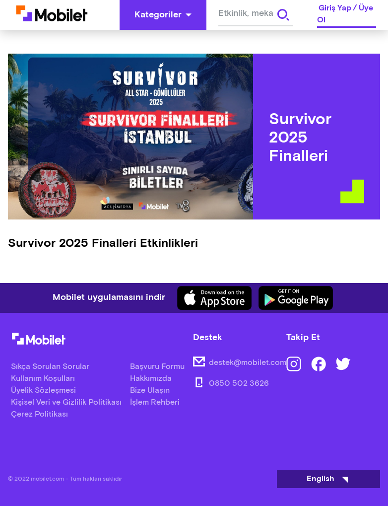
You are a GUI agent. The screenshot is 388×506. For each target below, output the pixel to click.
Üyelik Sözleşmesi (43, 390)
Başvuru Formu (157, 366)
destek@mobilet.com (247, 363)
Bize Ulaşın (150, 390)
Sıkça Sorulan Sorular (50, 366)
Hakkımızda (151, 378)
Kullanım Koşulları (43, 378)
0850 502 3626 (239, 383)
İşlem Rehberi (155, 402)
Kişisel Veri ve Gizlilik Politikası (66, 402)
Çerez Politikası (39, 414)
